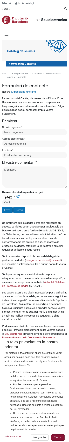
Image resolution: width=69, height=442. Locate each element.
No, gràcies (39, 438)
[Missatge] (34, 177)
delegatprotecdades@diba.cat (43, 260)
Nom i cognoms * (12, 127)
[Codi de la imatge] (34, 202)
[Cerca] (65, 9)
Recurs (9, 76)
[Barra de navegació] (6, 34)
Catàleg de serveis (19, 73)
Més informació (12, 437)
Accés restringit (25, 3)
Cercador (37, 73)
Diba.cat (6, 3)
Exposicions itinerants (23, 91)
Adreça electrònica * (13, 138)
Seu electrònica (13, 333)
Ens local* (7, 150)
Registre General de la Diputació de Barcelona (28, 337)
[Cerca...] (33, 9)
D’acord (57, 438)
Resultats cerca (53, 73)
